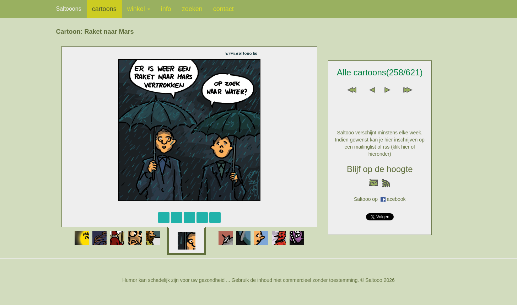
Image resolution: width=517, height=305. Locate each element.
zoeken (192, 8)
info (166, 8)
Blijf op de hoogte (380, 169)
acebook (396, 199)
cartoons (104, 8)
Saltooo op (367, 199)
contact (223, 8)
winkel (138, 8)
